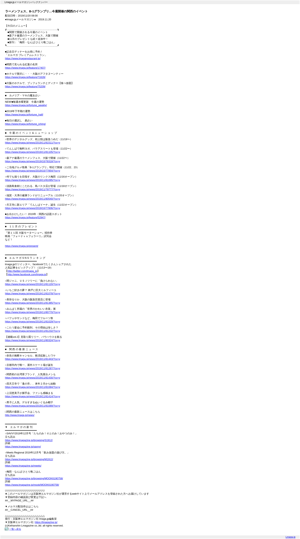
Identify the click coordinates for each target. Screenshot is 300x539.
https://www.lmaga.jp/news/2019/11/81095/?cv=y (32, 180)
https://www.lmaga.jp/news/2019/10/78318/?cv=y (32, 161)
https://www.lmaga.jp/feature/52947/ (25, 217)
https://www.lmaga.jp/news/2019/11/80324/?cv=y (32, 340)
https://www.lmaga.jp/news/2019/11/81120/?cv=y (32, 284)
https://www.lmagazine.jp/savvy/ (23, 446)
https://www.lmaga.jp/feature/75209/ (25, 86)
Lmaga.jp (290, 537)
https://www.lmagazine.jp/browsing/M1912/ (29, 459)
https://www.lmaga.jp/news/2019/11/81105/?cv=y (32, 151)
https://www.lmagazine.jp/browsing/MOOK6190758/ (34, 478)
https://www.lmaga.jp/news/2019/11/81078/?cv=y (32, 293)
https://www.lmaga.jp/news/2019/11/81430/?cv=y (32, 377)
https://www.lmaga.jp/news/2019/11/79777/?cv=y (32, 189)
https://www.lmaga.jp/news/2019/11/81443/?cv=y (32, 358)
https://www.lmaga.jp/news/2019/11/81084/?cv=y (32, 387)
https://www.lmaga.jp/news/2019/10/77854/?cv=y (32, 170)
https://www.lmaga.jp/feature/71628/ (25, 77)
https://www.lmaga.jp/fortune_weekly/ (26, 105)
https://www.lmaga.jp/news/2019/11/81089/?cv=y (32, 405)
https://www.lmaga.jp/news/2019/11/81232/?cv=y (32, 330)
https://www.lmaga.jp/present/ (21, 245)
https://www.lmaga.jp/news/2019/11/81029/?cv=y (32, 321)
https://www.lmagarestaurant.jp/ (23, 58)
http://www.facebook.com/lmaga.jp (27, 274)
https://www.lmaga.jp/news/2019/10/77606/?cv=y (32, 208)
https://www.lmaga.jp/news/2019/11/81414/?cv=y (32, 396)
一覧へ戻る (15, 529)
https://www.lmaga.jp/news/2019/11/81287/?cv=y (32, 368)
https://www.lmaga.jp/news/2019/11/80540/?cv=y (32, 198)
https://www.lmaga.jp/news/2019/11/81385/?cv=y (32, 302)
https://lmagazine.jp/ (46, 522)
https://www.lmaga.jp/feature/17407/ (25, 67)
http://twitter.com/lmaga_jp (22, 271)
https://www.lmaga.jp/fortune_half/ (24, 114)
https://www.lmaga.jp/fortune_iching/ (25, 123)
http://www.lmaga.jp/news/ (19, 415)
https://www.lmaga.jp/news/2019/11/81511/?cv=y (32, 142)
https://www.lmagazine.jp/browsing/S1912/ (29, 440)
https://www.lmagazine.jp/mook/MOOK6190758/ (32, 484)
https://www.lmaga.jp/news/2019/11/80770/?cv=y (32, 312)
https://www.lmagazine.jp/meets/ (23, 465)
